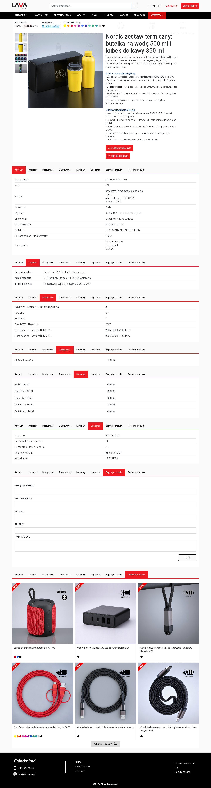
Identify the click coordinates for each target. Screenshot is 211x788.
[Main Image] (65, 70)
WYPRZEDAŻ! (156, 15)
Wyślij (187, 557)
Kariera (109, 15)
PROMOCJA (139, 15)
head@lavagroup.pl (24, 774)
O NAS (94, 15)
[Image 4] (21, 58)
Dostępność (47, 170)
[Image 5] (21, 68)
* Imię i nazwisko (24, 485)
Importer (33, 170)
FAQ (176, 768)
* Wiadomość (22, 536)
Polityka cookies (182, 772)
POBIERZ (111, 360)
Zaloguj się (171, 5)
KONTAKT (80, 771)
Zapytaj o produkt (118, 155)
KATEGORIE (21, 15)
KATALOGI (81, 15)
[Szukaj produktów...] (90, 6)
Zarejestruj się (190, 5)
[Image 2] (21, 37)
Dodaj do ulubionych (119, 148)
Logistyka (95, 170)
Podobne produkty (136, 170)
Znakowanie (65, 170)
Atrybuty (19, 170)
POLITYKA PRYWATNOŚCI (185, 764)
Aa (154, 6)
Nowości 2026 (41, 15)
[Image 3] (21, 48)
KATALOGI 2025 (82, 767)
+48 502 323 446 (23, 768)
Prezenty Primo (62, 15)
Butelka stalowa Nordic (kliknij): (120, 110)
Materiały (80, 170)
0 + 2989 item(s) (50, 26)
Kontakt (123, 15)
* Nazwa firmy (23, 498)
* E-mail (19, 511)
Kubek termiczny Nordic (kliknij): (121, 73)
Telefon (20, 524)
